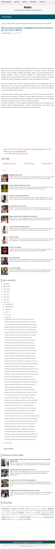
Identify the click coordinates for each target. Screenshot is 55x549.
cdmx (48, 506)
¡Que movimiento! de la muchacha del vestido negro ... (21, 329)
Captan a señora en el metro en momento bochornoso (21, 332)
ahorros (9, 506)
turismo (9, 517)
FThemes (12, 544)
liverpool (3, 513)
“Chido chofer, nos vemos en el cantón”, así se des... (20, 335)
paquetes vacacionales (41, 513)
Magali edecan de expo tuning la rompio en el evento (20, 327)
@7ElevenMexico (38, 149)
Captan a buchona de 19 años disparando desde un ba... (21, 369)
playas (52, 513)
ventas (9, 519)
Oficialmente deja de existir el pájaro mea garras (19, 319)
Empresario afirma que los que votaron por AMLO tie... (21, 403)
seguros (12, 515)
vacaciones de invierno (37, 517)
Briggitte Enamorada (15, 175)
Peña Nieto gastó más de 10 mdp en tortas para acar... (21, 371)
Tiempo (52, 515)
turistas (18, 517)
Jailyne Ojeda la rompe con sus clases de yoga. (19, 413)
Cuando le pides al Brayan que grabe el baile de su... (20, 439)
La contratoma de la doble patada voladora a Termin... (21, 350)
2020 (4, 299)
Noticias (16, 2)
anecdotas (15, 506)
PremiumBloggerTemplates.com (41, 544)
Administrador (7, 33)
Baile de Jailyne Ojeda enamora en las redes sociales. (20, 421)
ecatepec (3, 511)
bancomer (38, 506)
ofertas (27, 513)
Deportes (42, 2)
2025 (4, 286)
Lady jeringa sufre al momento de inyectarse (18, 337)
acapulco (3, 506)
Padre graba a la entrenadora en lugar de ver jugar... (20, 345)
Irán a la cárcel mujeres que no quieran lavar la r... (19, 377)
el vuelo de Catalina (15, 247)
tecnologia (37, 515)
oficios (32, 513)
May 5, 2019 (24, 153)
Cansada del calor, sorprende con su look (22, 470)
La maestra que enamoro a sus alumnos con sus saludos (22, 416)
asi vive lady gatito (15, 268)
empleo (8, 511)
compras (5, 508)
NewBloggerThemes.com (27, 546)
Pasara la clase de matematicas (19, 195)
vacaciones (25, 517)
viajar (20, 519)
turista (13, 517)
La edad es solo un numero (17, 206)
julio (6, 312)
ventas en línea (14, 519)
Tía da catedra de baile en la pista (19, 185)
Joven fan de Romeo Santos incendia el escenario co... (21, 324)
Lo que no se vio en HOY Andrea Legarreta (23, 480)
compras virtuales (30, 509)
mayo (6, 317)
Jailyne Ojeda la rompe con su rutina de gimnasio (19, 390)
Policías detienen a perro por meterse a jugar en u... (20, 342)
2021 (4, 297)
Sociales (33, 515)
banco (32, 506)
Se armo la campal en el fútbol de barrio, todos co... (20, 379)
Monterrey (8, 513)
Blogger (39, 542)
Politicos (3, 515)
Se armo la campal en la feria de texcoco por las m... (20, 423)
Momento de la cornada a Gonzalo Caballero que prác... (21, 363)
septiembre (8, 307)
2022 (4, 294)
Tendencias (33, 2)
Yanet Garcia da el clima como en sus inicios (18, 387)
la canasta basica (14, 258)
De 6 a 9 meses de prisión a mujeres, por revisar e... (20, 366)
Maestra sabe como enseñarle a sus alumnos (23, 216)
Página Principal (6, 2)
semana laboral (19, 515)
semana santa (27, 515)
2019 (4, 302)
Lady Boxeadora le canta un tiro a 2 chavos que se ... (20, 353)
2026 (4, 284)
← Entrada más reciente (9, 163)
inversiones (50, 511)
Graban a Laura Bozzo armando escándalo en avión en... (21, 374)
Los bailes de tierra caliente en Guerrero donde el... (20, 431)
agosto (7, 309)
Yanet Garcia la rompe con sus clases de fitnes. (19, 405)
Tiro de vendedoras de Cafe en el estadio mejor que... (20, 408)
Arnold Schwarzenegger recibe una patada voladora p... (21, 382)
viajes (24, 519)
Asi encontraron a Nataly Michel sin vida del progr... (20, 356)
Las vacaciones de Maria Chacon (19, 226)
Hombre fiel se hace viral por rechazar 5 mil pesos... (20, 348)
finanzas (17, 511)
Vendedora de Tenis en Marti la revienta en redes (25, 490)
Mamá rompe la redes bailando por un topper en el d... (21, 392)
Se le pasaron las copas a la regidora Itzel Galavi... (19, 397)
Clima (52, 506)
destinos (44, 509)
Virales (25, 2)
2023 (4, 292)
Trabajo (3, 517)
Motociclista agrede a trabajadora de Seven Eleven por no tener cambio (27, 29)
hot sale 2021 (32, 511)
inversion (43, 511)
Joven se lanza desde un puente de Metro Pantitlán (20, 358)
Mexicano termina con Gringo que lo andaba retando (20, 437)
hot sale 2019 (24, 511)
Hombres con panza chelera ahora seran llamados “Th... (21, 434)
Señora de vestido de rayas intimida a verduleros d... (20, 384)
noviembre (8, 304)
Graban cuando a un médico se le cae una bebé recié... (21, 418)
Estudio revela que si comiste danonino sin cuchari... (20, 322)
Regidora (8, 515)
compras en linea (17, 509)
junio (6, 314)
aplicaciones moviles (24, 506)
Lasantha (28, 544)
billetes (44, 506)
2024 (4, 289)
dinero (51, 508)
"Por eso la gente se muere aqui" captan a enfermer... (20, 395)
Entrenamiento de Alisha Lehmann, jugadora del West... (21, 400)
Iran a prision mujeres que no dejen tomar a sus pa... (20, 340)
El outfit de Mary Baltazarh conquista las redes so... (20, 429)
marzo (7, 443)
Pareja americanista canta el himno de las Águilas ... (20, 426)
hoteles (38, 511)
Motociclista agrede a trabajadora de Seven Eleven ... (20, 410)
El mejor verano (14, 237)
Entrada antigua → (47, 163)
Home (3, 23)
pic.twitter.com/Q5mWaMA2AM (16, 151)
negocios (15, 513)
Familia (13, 511)
